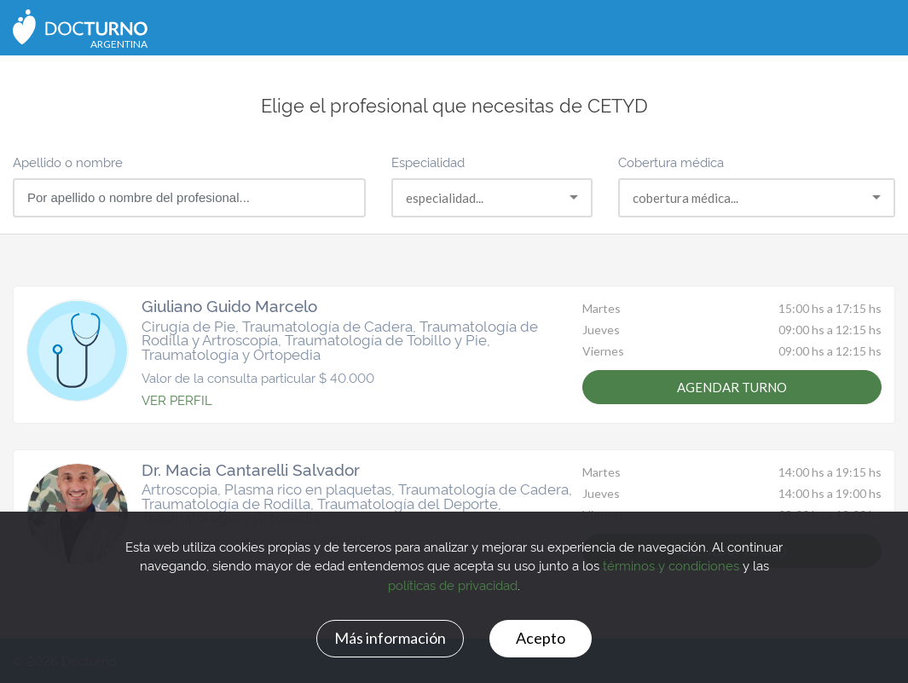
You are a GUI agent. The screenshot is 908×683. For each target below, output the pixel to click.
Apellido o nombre (68, 162)
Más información (390, 637)
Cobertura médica (671, 162)
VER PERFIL (177, 399)
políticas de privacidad (453, 584)
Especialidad (428, 162)
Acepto (540, 637)
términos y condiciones (671, 565)
